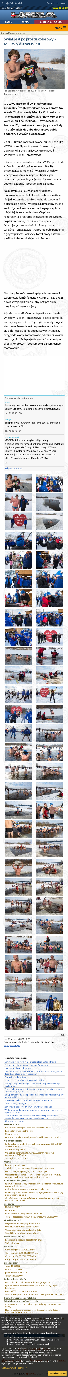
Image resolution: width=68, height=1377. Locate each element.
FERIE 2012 (10, 1210)
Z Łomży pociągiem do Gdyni (18, 1068)
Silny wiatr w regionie (15, 1121)
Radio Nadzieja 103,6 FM (15, 1279)
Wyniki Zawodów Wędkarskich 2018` (22, 1233)
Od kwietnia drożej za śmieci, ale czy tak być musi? (28, 1127)
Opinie (7, 1162)
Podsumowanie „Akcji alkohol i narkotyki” (24, 1213)
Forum (8, 22)
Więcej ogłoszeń (13, 468)
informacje (21, 33)
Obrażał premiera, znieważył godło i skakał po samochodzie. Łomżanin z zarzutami (32, 1199)
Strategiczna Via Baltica (16, 1158)
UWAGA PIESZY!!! (13, 1207)
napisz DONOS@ (60, 8)
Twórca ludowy (12, 1243)
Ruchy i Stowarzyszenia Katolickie (20, 1298)
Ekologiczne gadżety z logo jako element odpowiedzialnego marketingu (32, 1084)
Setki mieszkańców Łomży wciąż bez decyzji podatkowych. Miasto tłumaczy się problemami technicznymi (31, 1116)
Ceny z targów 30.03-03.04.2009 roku (21, 1253)
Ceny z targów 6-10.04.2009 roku (20, 1249)
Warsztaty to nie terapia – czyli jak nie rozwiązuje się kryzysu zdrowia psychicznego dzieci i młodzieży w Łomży (33, 1176)
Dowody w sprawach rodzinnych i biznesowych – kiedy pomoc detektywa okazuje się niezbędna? (34, 1072)
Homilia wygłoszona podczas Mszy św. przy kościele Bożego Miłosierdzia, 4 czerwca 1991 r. (32, 1311)
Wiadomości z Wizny (14, 1236)
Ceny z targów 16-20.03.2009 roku (20, 1259)
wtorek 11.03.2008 (13, 1269)
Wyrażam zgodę (57, 1373)
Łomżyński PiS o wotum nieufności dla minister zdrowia (30, 1062)
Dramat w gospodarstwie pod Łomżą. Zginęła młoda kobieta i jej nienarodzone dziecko (34, 1193)
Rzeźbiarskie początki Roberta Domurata (24, 1240)
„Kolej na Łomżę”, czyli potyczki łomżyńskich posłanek (29, 1168)
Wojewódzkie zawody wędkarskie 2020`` (23, 1223)
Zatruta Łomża (11, 1134)
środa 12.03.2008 (12, 1266)
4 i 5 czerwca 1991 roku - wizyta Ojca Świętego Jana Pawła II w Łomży (33, 1305)
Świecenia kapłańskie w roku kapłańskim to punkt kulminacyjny (34, 1294)
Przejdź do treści (12, 3)
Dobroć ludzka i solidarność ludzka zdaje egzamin (27, 1282)
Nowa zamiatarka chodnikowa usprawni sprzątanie (28, 1100)
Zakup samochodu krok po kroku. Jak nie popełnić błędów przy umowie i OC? (34, 1096)
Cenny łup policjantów (15, 1077)
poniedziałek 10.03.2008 (16, 1272)
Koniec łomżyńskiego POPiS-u (19, 1131)
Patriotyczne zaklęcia (15, 1165)
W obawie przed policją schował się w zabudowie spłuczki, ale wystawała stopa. (33, 1111)
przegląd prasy (11, 1263)
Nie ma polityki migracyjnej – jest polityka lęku (26, 1171)
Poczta (26, 22)
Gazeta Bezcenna (12, 1124)
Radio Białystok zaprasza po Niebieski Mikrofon (27, 1189)
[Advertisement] (34, 265)
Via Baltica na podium (15, 1149)
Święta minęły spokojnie (16, 1103)
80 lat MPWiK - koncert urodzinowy (21, 1291)
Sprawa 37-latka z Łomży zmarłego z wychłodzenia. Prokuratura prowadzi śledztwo (34, 1184)
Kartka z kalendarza (51, 22)
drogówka (9, 1204)
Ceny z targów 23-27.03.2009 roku (20, 1256)
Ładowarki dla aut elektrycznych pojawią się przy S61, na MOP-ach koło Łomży (34, 1145)
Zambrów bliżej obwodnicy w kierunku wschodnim (28, 1107)
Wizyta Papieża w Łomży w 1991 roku (21, 1301)
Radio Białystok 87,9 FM (15, 1180)
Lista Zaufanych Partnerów (14, 1367)
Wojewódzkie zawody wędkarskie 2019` (23, 1230)
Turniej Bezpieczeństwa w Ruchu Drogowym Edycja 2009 (31, 1217)
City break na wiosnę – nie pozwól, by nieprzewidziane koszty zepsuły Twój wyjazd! (33, 1090)
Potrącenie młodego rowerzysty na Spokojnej (26, 1065)
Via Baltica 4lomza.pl (13, 1141)
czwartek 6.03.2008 (13, 1276)
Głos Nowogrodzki (13, 1220)
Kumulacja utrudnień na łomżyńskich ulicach (25, 1080)
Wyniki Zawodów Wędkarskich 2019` (22, 1226)
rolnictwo (8, 1246)
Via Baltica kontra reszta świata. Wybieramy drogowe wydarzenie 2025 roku (29, 1154)
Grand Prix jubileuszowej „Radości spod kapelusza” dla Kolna (33, 1137)
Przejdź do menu (56, 3)
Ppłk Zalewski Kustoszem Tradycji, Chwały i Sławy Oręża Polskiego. (31, 1286)
